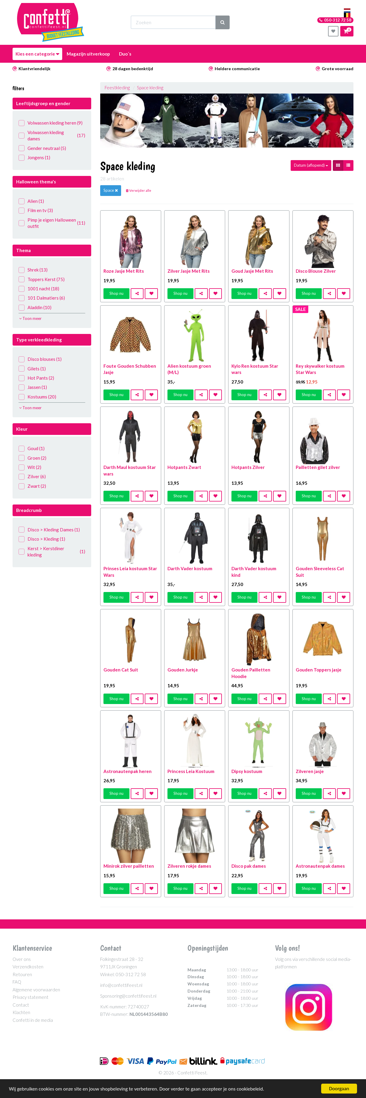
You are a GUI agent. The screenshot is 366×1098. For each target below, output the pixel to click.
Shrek (33, 270)
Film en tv (36, 210)
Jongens (34, 157)
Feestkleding (117, 87)
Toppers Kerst (42, 279)
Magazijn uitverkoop (88, 53)
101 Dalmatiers (42, 298)
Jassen (33, 387)
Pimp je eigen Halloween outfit (52, 223)
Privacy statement (30, 997)
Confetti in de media (33, 1020)
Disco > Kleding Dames (49, 530)
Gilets (32, 369)
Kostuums (37, 397)
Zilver (32, 476)
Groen (32, 458)
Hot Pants (36, 378)
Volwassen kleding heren (51, 123)
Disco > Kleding (42, 539)
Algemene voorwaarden (36, 989)
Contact (21, 1004)
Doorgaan (339, 1088)
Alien (31, 201)
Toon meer (30, 318)
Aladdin (35, 307)
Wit (30, 467)
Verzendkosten (28, 966)
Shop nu (116, 293)
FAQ (17, 981)
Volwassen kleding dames (52, 135)
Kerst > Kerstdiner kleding (52, 551)
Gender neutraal (42, 148)
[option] (227, 120)
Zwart (32, 486)
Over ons (22, 959)
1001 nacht (39, 289)
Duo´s (125, 53)
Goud (32, 448)
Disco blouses (40, 359)
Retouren (22, 974)
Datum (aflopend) (311, 165)
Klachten (21, 1012)
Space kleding (150, 87)
